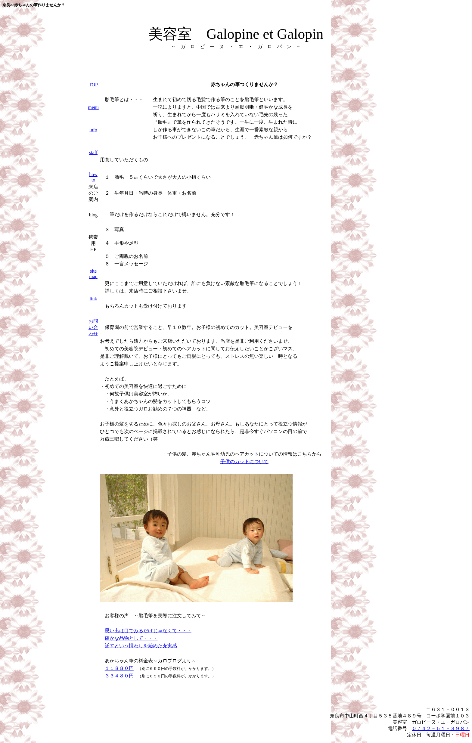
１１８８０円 (119, 668)
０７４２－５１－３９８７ (441, 728)
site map (93, 273)
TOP (93, 84)
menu (93, 107)
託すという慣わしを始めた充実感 (141, 645)
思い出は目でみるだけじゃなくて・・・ (148, 630)
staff (93, 152)
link (93, 298)
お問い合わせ (93, 327)
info (93, 129)
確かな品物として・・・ (131, 638)
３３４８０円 (119, 675)
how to (93, 177)
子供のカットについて (244, 461)
